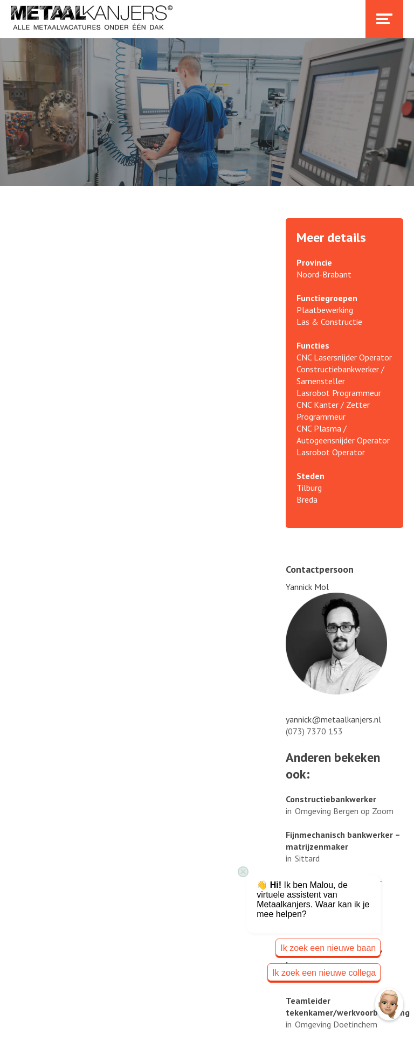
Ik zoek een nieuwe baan (328, 948)
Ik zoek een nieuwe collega (324, 972)
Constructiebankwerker (331, 799)
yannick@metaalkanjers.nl (333, 719)
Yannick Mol (307, 586)
